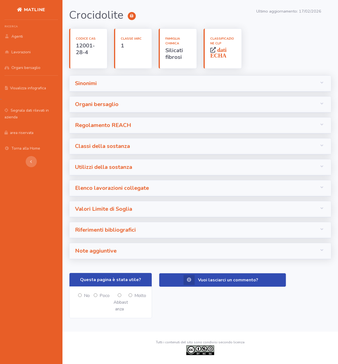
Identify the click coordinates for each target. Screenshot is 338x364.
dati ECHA (218, 52)
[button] (200, 84)
